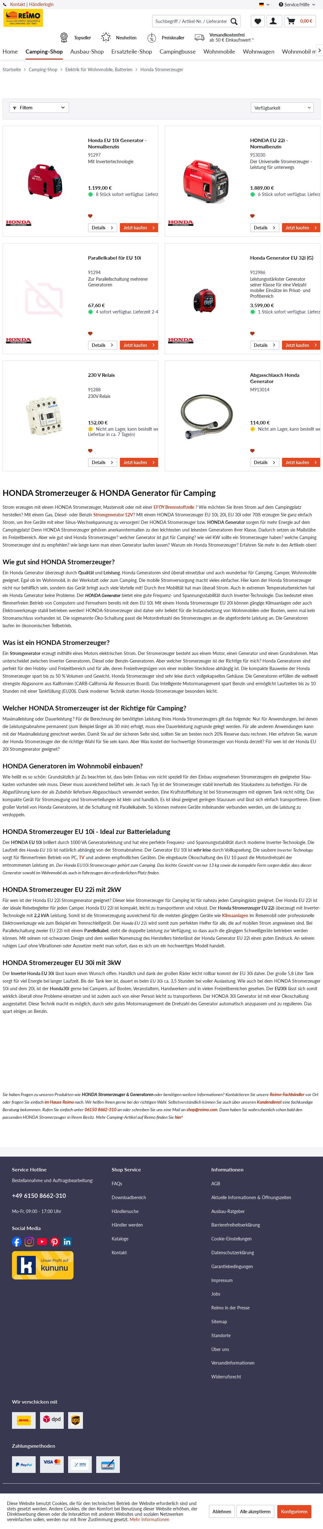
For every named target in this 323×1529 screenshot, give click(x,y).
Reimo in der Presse (230, 1307)
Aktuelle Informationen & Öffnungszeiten (251, 1197)
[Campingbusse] (178, 52)
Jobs (215, 1293)
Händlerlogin (41, 4)
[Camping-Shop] (44, 52)
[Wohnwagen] (258, 52)
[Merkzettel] (258, 21)
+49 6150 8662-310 (39, 1195)
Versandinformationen (233, 1362)
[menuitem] (196, 21)
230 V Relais (101, 375)
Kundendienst (269, 1102)
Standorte (221, 1335)
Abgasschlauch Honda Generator (274, 378)
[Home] (10, 52)
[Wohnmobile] (219, 52)
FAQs (117, 1183)
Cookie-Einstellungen (231, 1238)
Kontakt (17, 4)
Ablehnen (222, 1511)
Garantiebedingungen (232, 1266)
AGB (215, 1183)
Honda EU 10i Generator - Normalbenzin (117, 143)
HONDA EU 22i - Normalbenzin (269, 143)
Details (102, 226)
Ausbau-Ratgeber (228, 1211)
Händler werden (127, 1224)
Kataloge (120, 1238)
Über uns (220, 1349)
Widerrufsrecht (226, 1376)
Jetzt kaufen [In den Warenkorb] (139, 226)
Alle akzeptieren (255, 1511)
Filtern (22, 107)
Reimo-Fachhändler (287, 1094)
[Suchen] (234, 21)
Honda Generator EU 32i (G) (281, 258)
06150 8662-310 (100, 1109)
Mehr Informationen (149, 1519)
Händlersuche (125, 1211)
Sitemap (219, 1321)
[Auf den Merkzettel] (91, 215)
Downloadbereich (129, 1197)
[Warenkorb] (300, 21)
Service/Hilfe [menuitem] (295, 4)
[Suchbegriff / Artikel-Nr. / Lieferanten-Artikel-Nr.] (196, 21)
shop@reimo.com (201, 1109)
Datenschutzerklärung (232, 1252)
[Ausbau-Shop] (87, 52)
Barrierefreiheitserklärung (235, 1224)
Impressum (222, 1280)
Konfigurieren (294, 1511)
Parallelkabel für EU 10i (114, 258)
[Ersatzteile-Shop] (131, 52)
